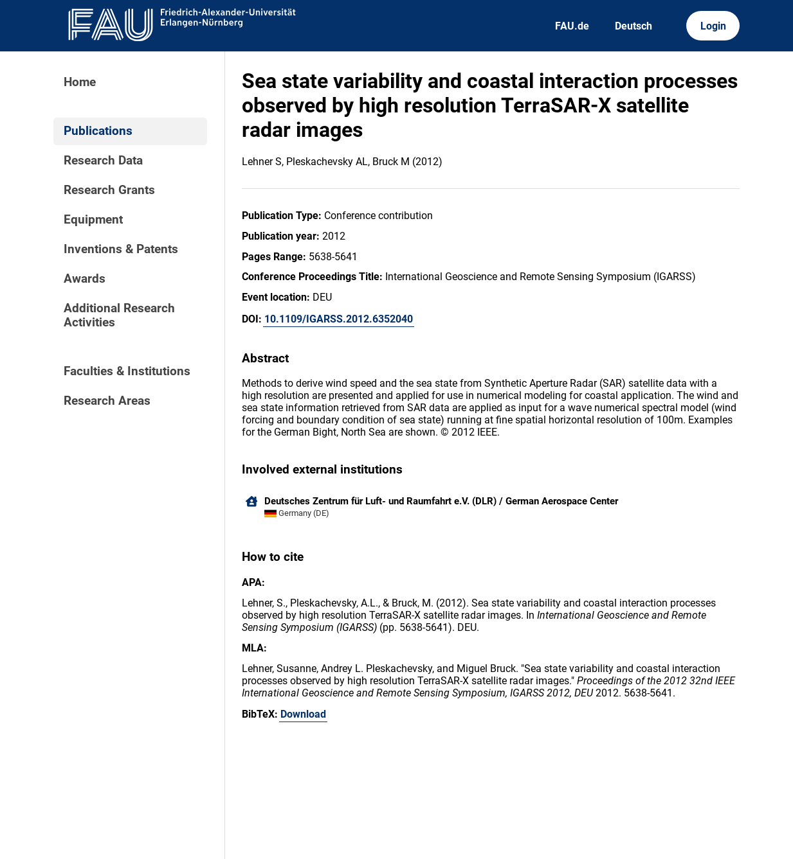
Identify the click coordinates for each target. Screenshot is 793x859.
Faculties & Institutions (127, 371)
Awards (84, 279)
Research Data (103, 161)
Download (303, 714)
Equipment (93, 220)
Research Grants (109, 190)
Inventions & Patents (121, 249)
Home (80, 82)
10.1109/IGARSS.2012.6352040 (338, 319)
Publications (98, 131)
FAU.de (572, 26)
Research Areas (107, 401)
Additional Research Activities (119, 315)
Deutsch (633, 26)
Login (713, 26)
